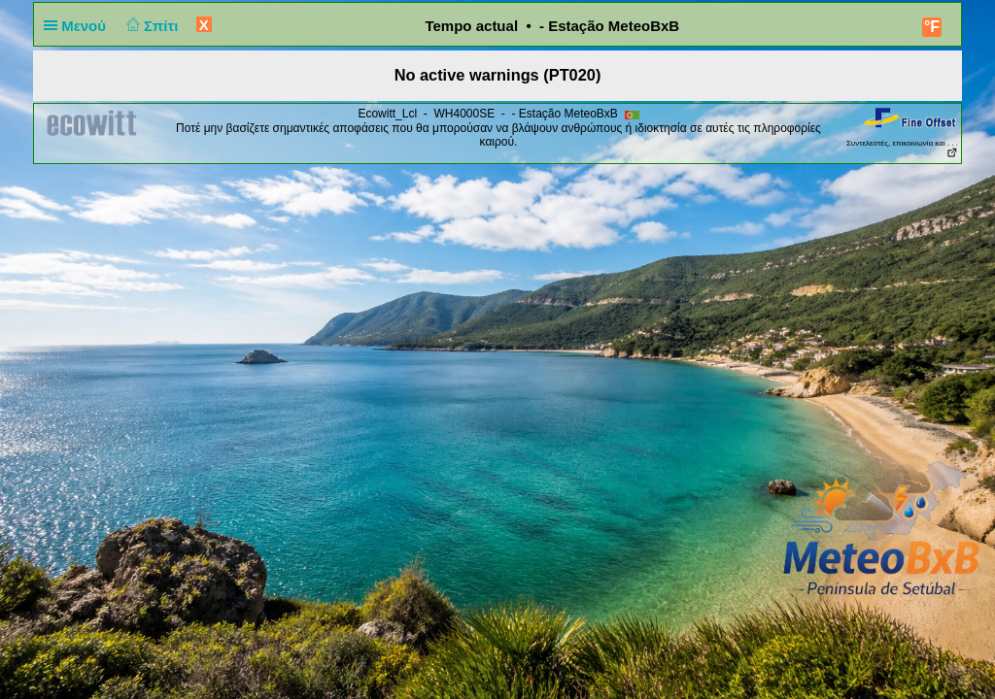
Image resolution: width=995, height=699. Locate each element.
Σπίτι (150, 25)
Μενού (79, 25)
